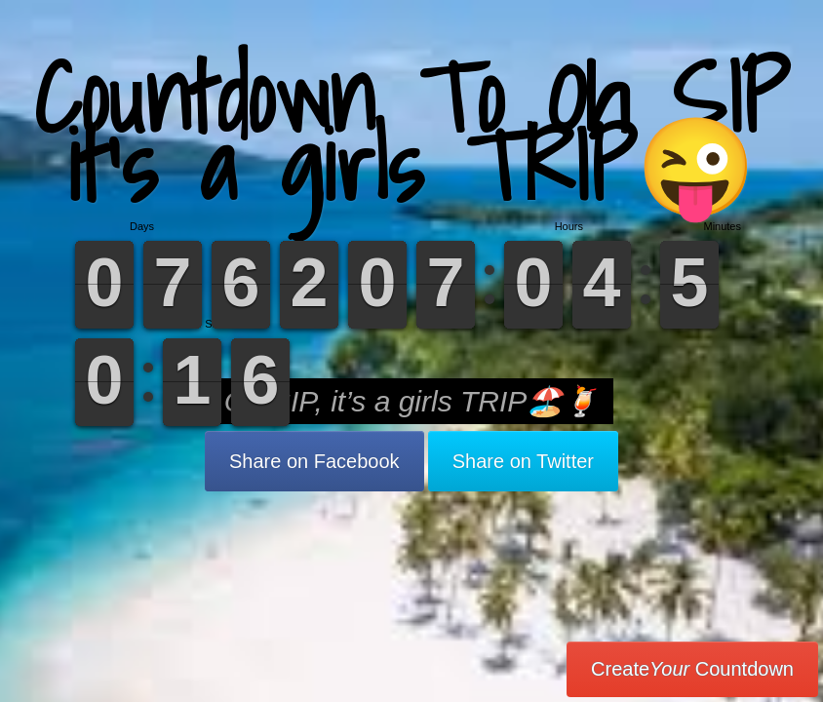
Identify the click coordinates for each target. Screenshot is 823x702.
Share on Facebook (314, 461)
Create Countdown (692, 669)
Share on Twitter (523, 461)
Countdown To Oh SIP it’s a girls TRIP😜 (411, 131)
